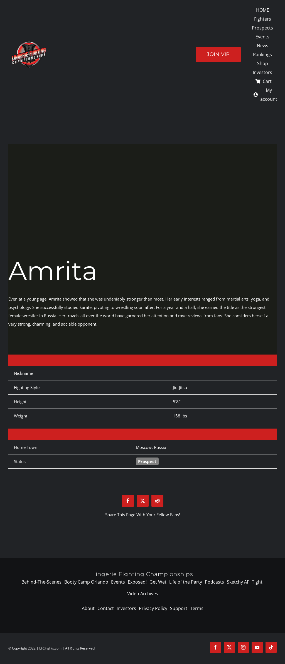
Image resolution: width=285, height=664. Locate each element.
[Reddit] (157, 500)
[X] (142, 500)
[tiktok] (271, 647)
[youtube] (257, 647)
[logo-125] (28, 42)
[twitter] (229, 647)
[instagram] (243, 647)
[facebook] (215, 647)
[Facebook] (128, 500)
